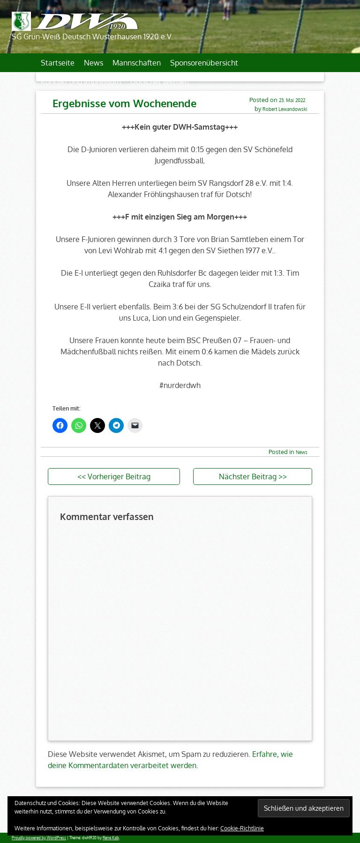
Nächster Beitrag (248, 476)
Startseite (58, 62)
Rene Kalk (111, 838)
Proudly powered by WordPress (39, 838)
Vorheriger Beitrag (119, 476)
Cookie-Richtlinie (242, 828)
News (93, 62)
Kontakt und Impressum (81, 81)
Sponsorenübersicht (204, 62)
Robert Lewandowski (285, 109)
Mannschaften (136, 62)
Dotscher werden (159, 81)
